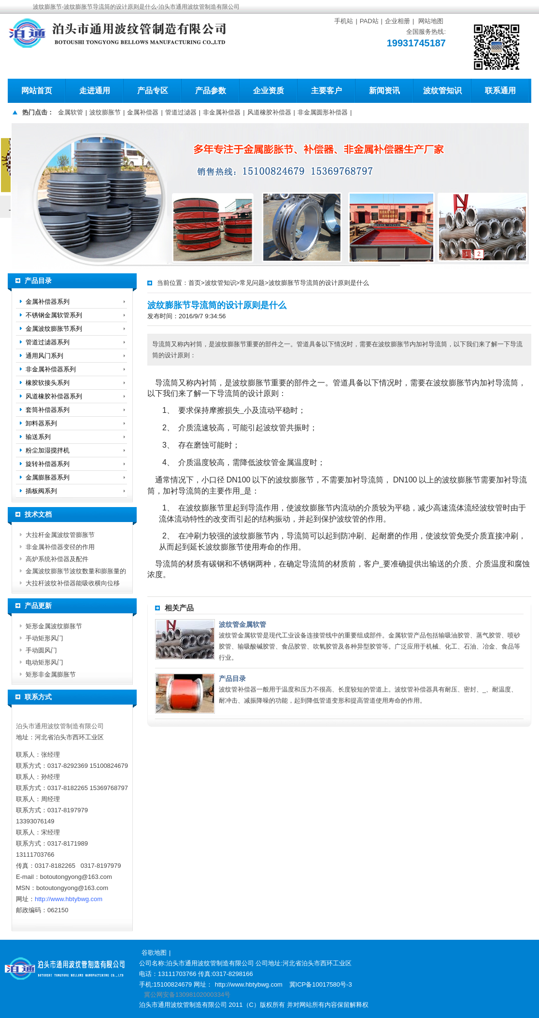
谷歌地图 (154, 952)
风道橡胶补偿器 (269, 112)
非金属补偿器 (222, 112)
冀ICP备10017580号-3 (320, 984)
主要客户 (326, 90)
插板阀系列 (41, 491)
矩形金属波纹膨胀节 (54, 626)
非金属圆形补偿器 (323, 112)
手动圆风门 (41, 650)
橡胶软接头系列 (48, 382)
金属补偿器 (142, 112)
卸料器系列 (41, 423)
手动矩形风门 (44, 638)
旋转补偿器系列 (48, 463)
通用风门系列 (44, 355)
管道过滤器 (181, 112)
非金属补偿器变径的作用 (60, 547)
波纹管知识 (442, 90)
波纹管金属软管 (242, 624)
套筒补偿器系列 (48, 409)
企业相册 (397, 21)
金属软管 (70, 112)
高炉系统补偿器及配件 (57, 559)
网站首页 (36, 90)
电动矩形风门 (44, 662)
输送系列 (38, 436)
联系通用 (500, 90)
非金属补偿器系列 (51, 369)
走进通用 (94, 90)
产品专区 (152, 90)
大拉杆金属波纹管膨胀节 (60, 534)
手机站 (343, 21)
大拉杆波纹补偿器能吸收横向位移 (73, 583)
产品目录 (232, 678)
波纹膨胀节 (105, 112)
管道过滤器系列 (48, 342)
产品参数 (210, 90)
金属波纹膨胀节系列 (54, 328)
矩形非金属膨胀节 (51, 674)
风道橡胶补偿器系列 (54, 396)
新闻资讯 (384, 90)
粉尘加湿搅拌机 (48, 450)
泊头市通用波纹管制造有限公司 (60, 726)
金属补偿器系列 (48, 301)
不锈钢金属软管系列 (54, 315)
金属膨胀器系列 (48, 477)
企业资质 (268, 90)
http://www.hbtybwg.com (68, 899)
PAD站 (369, 21)
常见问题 (252, 282)
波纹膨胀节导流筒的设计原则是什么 (319, 282)
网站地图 (430, 21)
